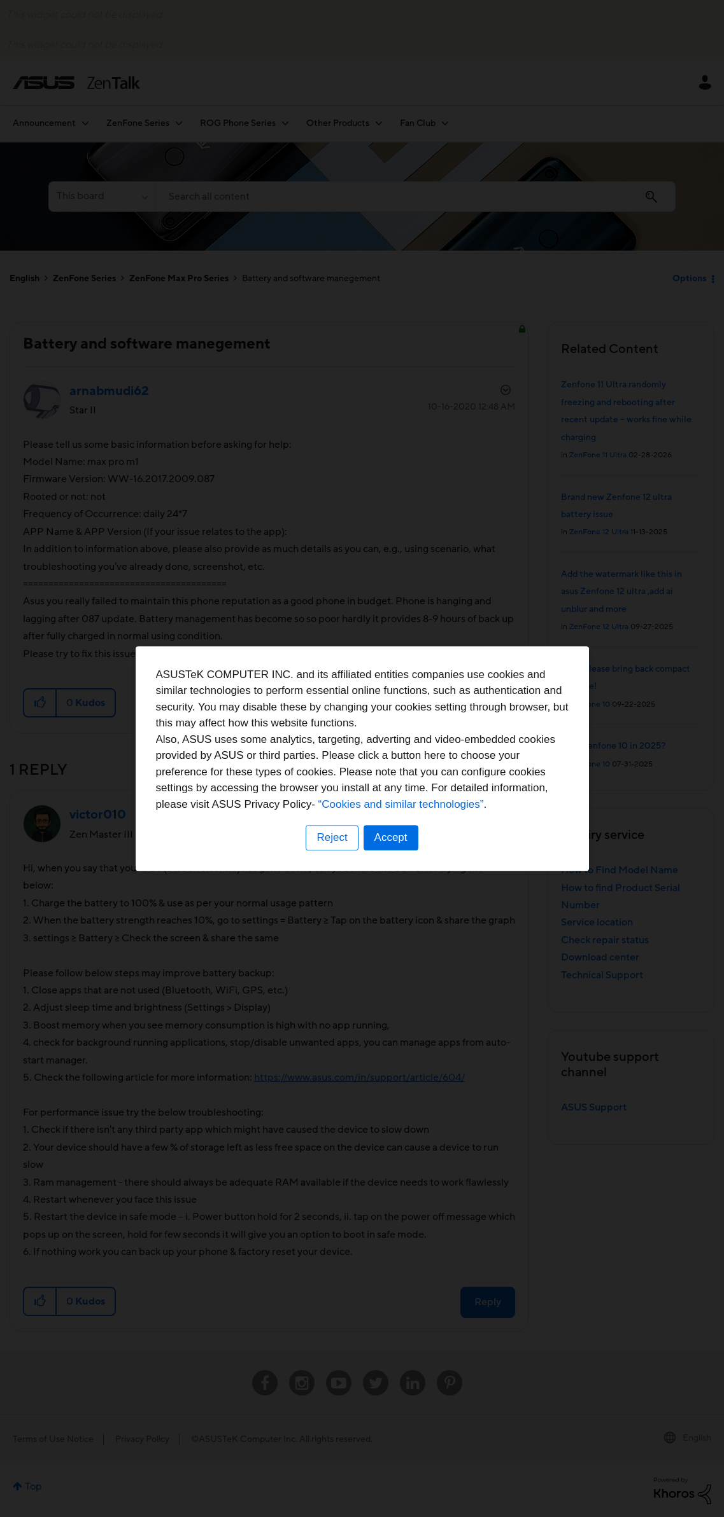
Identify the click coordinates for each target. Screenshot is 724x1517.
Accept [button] (391, 837)
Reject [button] (331, 837)
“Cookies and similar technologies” (401, 804)
